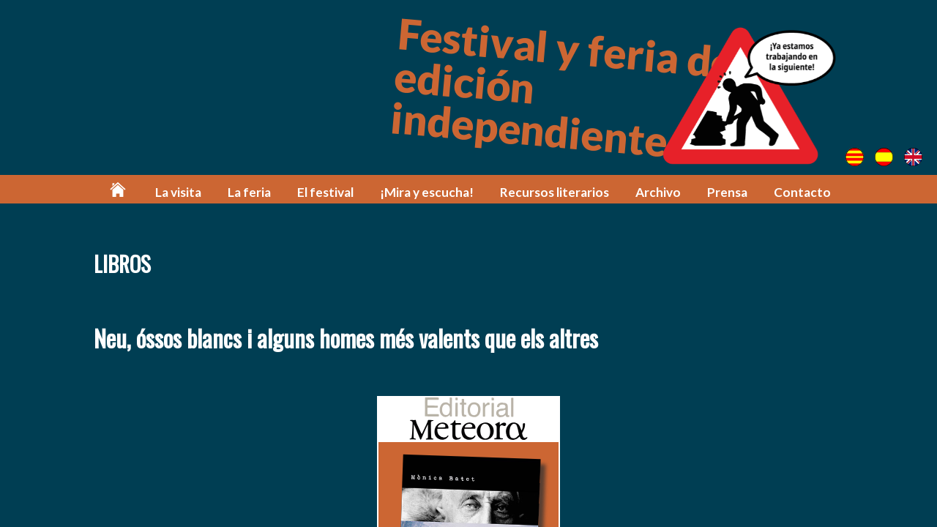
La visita (178, 192)
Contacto (802, 192)
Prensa (727, 192)
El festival (325, 192)
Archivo (658, 192)
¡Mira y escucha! (427, 192)
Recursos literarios (554, 192)
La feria (249, 192)
